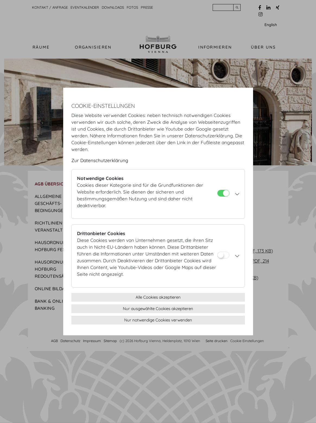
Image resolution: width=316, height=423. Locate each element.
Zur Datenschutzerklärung (99, 160)
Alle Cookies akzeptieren (158, 297)
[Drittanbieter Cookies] (223, 255)
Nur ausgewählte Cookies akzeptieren (158, 308)
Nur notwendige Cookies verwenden (158, 320)
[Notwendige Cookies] (223, 193)
